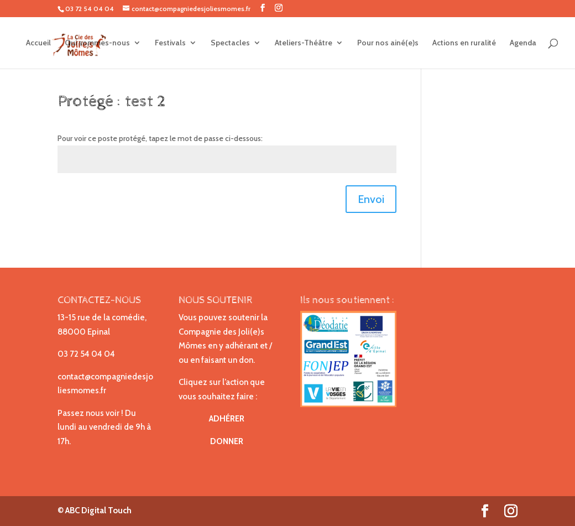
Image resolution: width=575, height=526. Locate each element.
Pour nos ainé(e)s (388, 43)
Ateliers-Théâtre (303, 43)
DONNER (226, 441)
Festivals (170, 43)
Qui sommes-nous (97, 43)
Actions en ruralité (464, 43)
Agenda (523, 43)
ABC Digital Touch (98, 510)
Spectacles (230, 43)
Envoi (371, 199)
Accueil (38, 43)
